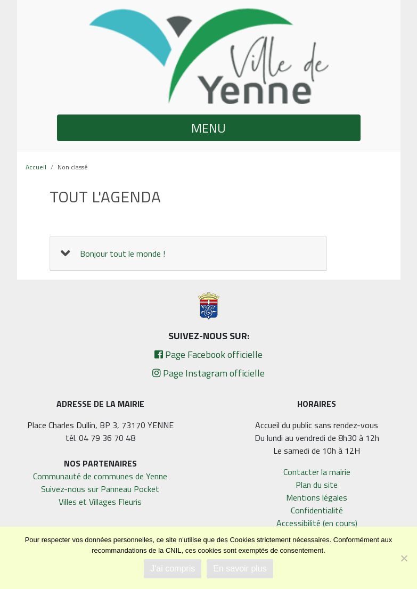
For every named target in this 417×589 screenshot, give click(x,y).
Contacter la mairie (316, 471)
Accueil (36, 167)
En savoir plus (240, 568)
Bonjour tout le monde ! (122, 253)
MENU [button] (208, 127)
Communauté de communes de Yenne (100, 476)
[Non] (403, 558)
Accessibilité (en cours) (316, 523)
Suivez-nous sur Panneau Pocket (100, 488)
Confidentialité (317, 510)
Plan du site (317, 484)
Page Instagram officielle (208, 373)
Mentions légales (316, 497)
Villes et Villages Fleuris (100, 501)
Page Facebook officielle (208, 354)
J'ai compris (172, 568)
